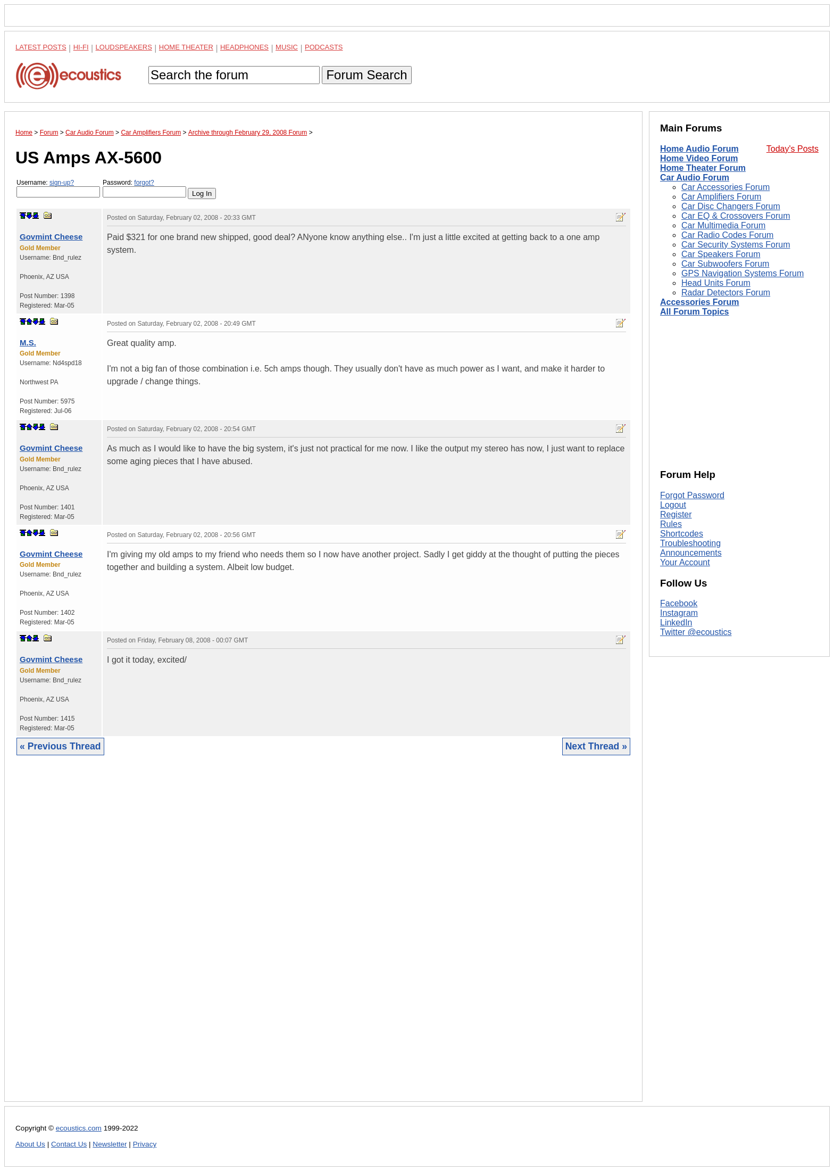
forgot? (144, 182)
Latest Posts (40, 47)
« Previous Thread (60, 746)
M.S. (28, 342)
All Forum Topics (694, 311)
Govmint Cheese (51, 236)
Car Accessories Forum (725, 187)
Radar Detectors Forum (725, 292)
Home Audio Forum (699, 148)
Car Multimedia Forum (723, 225)
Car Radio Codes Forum (727, 235)
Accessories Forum (699, 302)
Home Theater (186, 47)
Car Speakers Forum (721, 254)
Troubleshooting (690, 543)
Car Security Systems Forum (735, 244)
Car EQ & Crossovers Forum (735, 215)
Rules (671, 524)
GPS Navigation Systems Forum (742, 273)
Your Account (685, 562)
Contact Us (69, 1144)
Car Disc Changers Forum (730, 206)
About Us (30, 1144)
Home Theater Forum (703, 167)
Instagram (679, 612)
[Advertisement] (323, 936)
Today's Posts (792, 148)
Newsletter (110, 1144)
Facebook (678, 603)
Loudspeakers (124, 47)
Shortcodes (681, 533)
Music (287, 47)
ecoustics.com (79, 1128)
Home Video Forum (699, 158)
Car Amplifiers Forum (721, 196)
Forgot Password (692, 495)
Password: (144, 188)
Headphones (244, 47)
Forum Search (366, 75)
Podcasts (324, 47)
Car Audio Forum (694, 177)
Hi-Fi (81, 47)
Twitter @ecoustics (696, 632)
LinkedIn (676, 622)
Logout (673, 504)
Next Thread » (596, 746)
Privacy (145, 1144)
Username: (58, 188)
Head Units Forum (715, 282)
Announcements (691, 552)
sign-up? (61, 182)
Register (676, 514)
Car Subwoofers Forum (725, 263)
